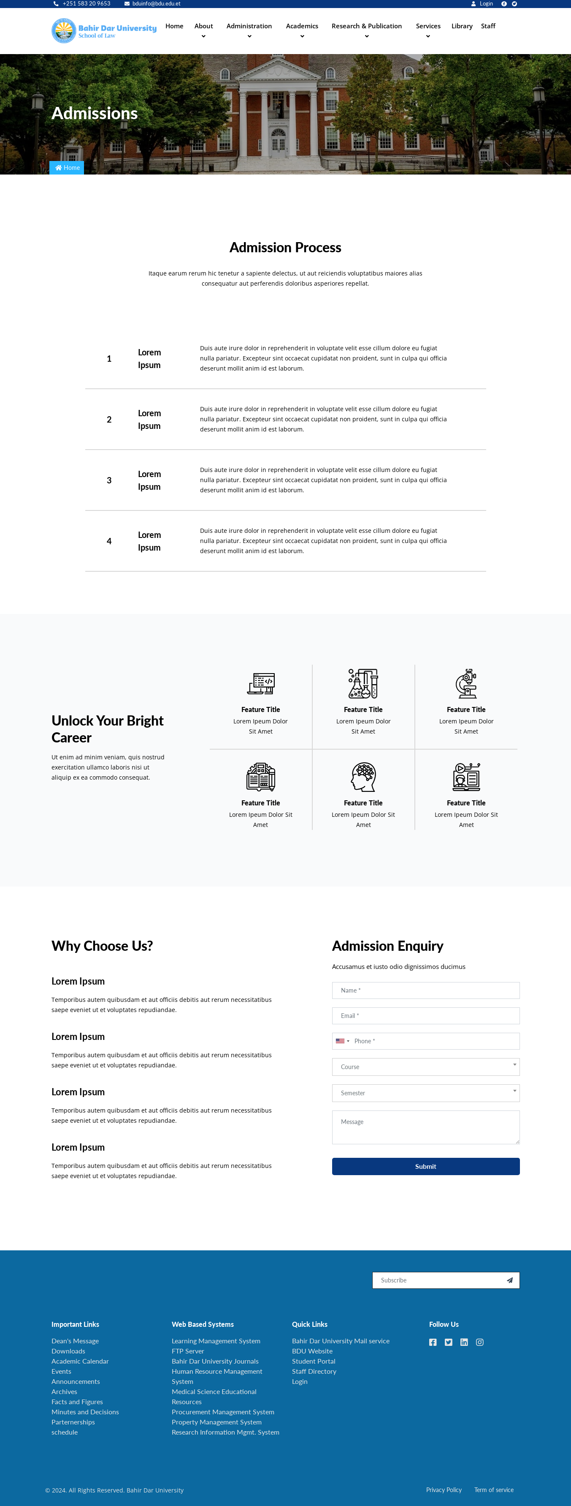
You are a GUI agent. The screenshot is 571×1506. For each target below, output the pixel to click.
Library (462, 26)
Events (61, 1371)
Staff (488, 26)
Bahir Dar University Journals (215, 1361)
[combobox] (342, 1066)
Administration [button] (249, 26)
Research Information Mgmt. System (225, 1432)
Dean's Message (75, 1341)
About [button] (204, 26)
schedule (64, 1432)
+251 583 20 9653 (82, 3)
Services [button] (428, 26)
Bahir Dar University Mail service (341, 1341)
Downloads (68, 1351)
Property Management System (217, 1422)
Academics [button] (302, 26)
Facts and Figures (77, 1401)
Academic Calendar (80, 1361)
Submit (425, 1191)
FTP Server (188, 1351)
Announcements (75, 1381)
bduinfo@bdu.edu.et (152, 3)
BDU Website (312, 1351)
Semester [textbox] (353, 1117)
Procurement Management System (223, 1412)
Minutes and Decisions (85, 1412)
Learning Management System (216, 1341)
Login (482, 3)
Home (174, 26)
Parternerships (73, 1422)
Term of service (494, 1489)
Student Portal (314, 1361)
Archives (64, 1391)
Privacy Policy (444, 1489)
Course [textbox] (350, 1091)
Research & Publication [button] (367, 26)
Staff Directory (314, 1371)
